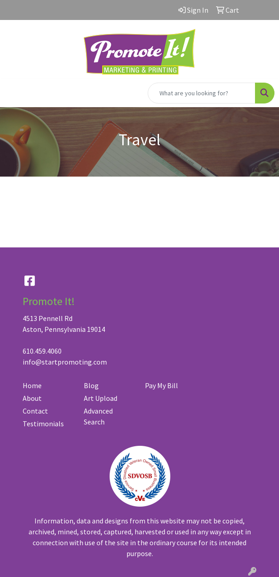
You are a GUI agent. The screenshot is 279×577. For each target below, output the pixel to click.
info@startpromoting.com (65, 361)
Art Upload (100, 398)
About (32, 398)
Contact (35, 410)
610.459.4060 (42, 350)
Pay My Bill (161, 385)
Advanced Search (98, 416)
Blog (91, 385)
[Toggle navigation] (14, 93)
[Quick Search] (201, 93)
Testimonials (43, 423)
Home (32, 385)
